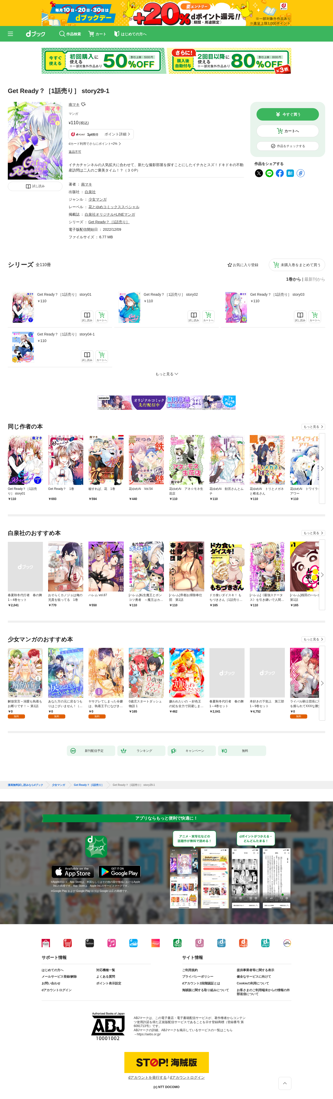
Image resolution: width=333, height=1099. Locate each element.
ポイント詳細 (115, 134)
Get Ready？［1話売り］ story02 (171, 294)
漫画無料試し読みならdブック (25, 785)
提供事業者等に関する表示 (255, 970)
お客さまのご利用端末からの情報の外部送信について (263, 992)
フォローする (83, 104)
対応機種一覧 (105, 970)
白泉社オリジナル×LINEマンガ (110, 214)
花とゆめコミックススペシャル (113, 207)
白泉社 (90, 192)
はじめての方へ (52, 970)
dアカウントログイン (57, 990)
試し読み (38, 186)
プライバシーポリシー (197, 976)
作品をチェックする (291, 146)
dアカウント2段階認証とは (201, 983)
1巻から (293, 279)
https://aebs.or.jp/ (149, 1034)
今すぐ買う (292, 114)
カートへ (291, 131)
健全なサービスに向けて (254, 976)
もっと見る (311, 427)
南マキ (74, 104)
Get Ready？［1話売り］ (109, 222)
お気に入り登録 (245, 265)
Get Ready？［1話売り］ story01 (64, 294)
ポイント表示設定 (108, 983)
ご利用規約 (190, 970)
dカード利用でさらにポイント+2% (93, 144)
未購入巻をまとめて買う (301, 265)
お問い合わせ (51, 983)
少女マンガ (97, 199)
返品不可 (75, 152)
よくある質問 (105, 976)
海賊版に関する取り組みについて (205, 990)
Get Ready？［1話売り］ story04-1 (66, 334)
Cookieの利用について (253, 983)
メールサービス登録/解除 (59, 976)
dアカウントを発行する (147, 1077)
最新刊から (314, 279)
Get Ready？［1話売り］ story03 (277, 294)
